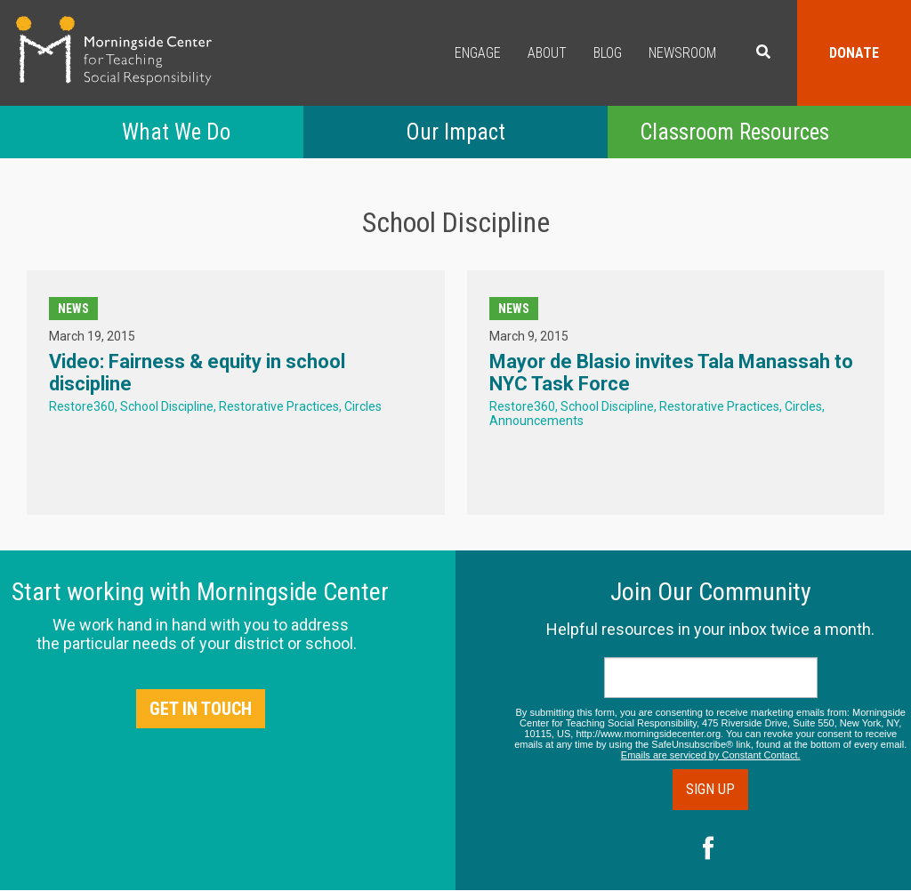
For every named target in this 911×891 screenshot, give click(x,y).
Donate (854, 52)
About (547, 52)
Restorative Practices (279, 406)
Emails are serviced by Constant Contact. (711, 755)
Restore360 (82, 406)
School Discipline (167, 406)
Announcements (536, 420)
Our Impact (455, 132)
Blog (607, 52)
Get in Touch (200, 708)
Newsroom (682, 52)
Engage (478, 52)
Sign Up (710, 789)
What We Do (176, 132)
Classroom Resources (734, 132)
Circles (363, 406)
